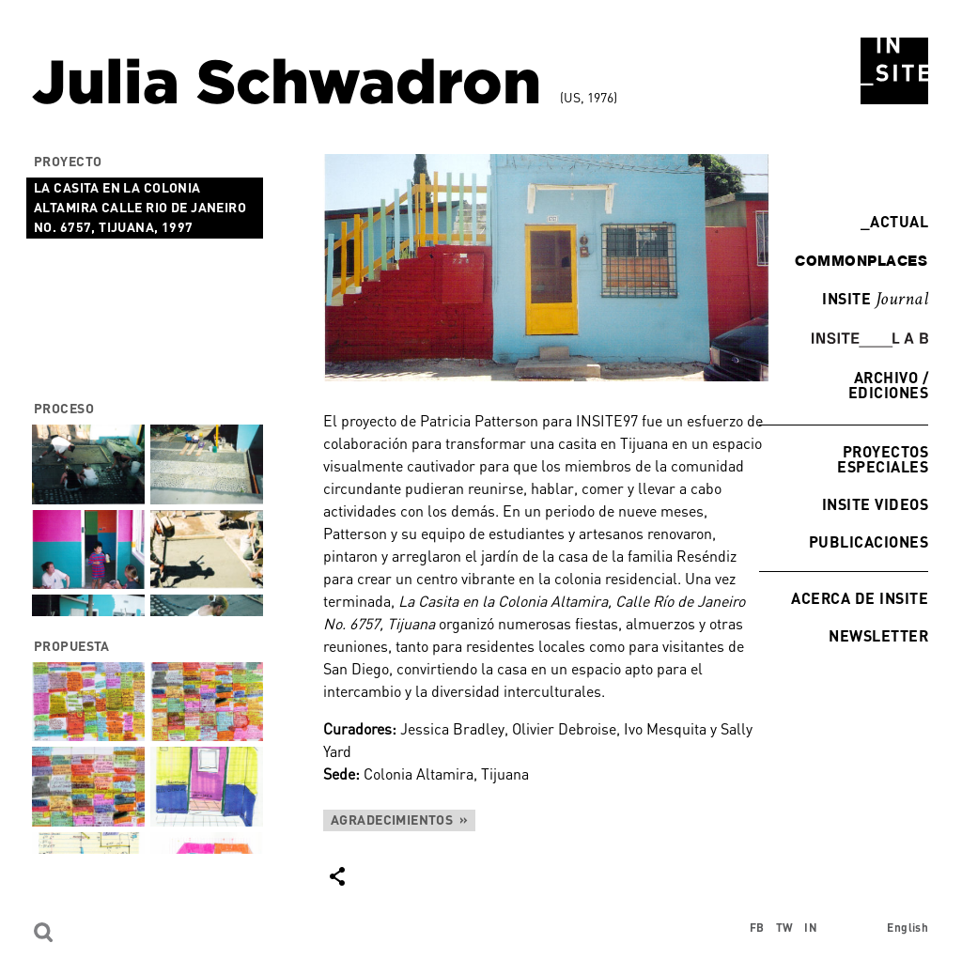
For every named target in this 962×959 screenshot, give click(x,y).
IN (810, 927)
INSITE (875, 299)
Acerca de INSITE (859, 598)
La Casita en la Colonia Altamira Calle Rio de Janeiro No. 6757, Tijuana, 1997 (140, 207)
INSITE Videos (875, 504)
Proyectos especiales (882, 458)
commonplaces (861, 260)
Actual (894, 221)
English (907, 927)
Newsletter (878, 635)
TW (785, 927)
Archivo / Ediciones (888, 384)
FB (757, 927)
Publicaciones (868, 541)
